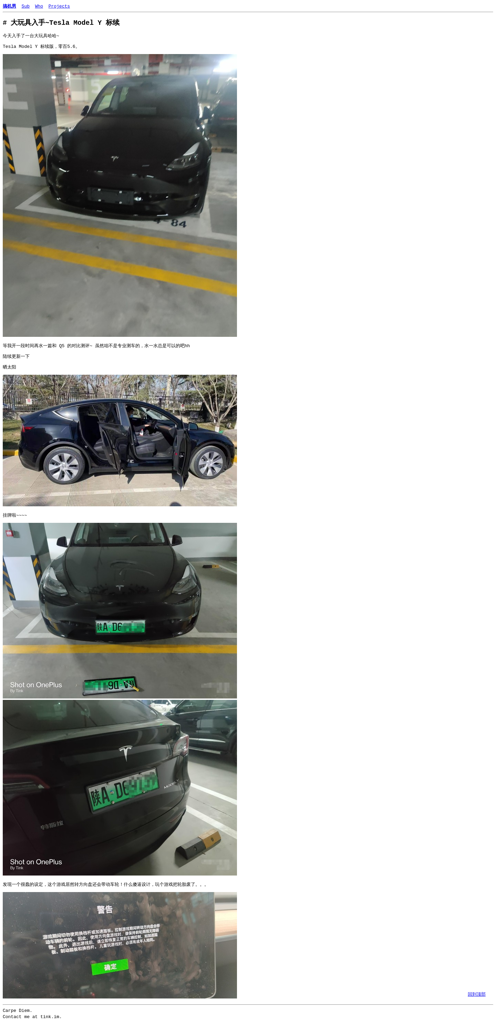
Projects (59, 6)
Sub (26, 6)
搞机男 (9, 6)
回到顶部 (477, 994)
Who (39, 6)
